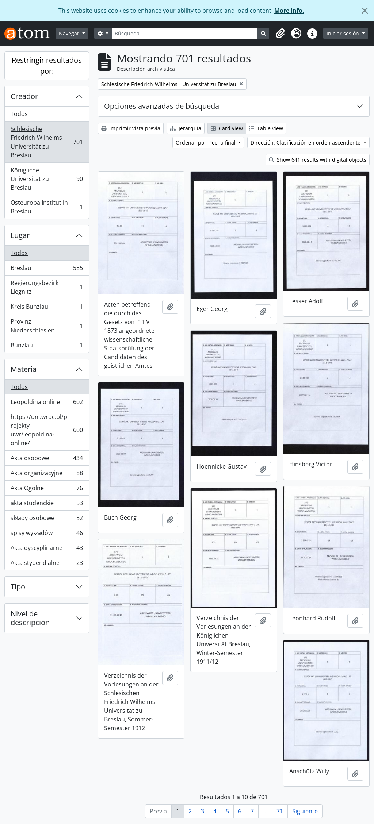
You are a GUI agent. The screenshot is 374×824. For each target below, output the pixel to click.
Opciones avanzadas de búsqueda (161, 106)
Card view (227, 128)
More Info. (289, 11)
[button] (280, 34)
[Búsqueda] (184, 33)
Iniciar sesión (343, 33)
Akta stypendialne (46, 564)
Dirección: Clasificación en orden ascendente (306, 142)
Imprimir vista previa (130, 128)
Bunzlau (46, 347)
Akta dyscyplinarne (46, 549)
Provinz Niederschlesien (46, 325)
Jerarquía (185, 128)
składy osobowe (46, 519)
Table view (266, 128)
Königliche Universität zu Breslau (46, 179)
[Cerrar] (365, 10)
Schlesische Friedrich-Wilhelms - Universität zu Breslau (46, 142)
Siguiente (305, 811)
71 (279, 811)
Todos (19, 114)
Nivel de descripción (30, 618)
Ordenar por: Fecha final (206, 142)
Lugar (20, 235)
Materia (24, 369)
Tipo (18, 587)
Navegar (70, 33)
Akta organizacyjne (46, 475)
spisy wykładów (46, 534)
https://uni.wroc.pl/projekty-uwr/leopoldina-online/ (46, 430)
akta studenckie (46, 504)
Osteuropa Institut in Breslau (46, 207)
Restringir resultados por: (47, 65)
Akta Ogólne (46, 490)
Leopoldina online (46, 403)
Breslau (46, 269)
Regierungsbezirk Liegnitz (46, 287)
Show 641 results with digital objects (317, 159)
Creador (24, 96)
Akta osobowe (46, 460)
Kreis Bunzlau (46, 308)
